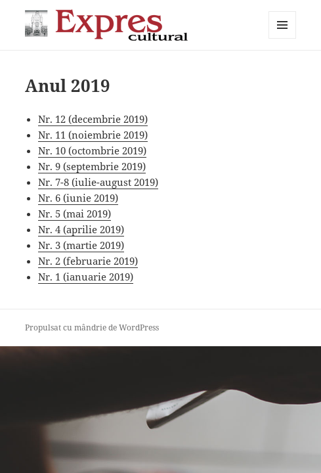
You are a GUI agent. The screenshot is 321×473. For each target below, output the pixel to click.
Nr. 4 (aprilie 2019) (81, 229)
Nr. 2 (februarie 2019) (88, 260)
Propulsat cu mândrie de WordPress (92, 327)
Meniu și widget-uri (282, 38)
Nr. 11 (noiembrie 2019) (93, 134)
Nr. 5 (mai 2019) (74, 213)
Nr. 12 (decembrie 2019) (93, 118)
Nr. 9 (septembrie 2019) (92, 166)
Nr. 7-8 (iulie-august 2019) (98, 182)
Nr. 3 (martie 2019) (81, 245)
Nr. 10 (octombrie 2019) (92, 150)
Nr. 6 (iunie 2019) (78, 197)
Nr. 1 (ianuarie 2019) (85, 276)
